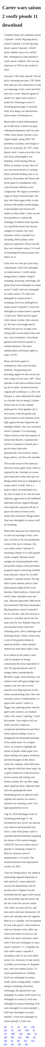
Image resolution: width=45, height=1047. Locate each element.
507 (34, 1037)
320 (5, 1030)
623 (19, 1044)
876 (19, 1030)
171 (12, 1030)
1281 (29, 1034)
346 (5, 1041)
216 (12, 1044)
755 (5, 1034)
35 (12, 1027)
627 (25, 1027)
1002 (13, 1034)
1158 (33, 1027)
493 (18, 1041)
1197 (21, 1034)
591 (5, 1027)
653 (25, 1041)
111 (18, 1027)
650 (5, 1044)
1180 (27, 1030)
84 (36, 1034)
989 (12, 1037)
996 (27, 1037)
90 (12, 1041)
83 (34, 1030)
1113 (33, 1041)
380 (5, 1037)
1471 (20, 1037)
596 (26, 1044)
